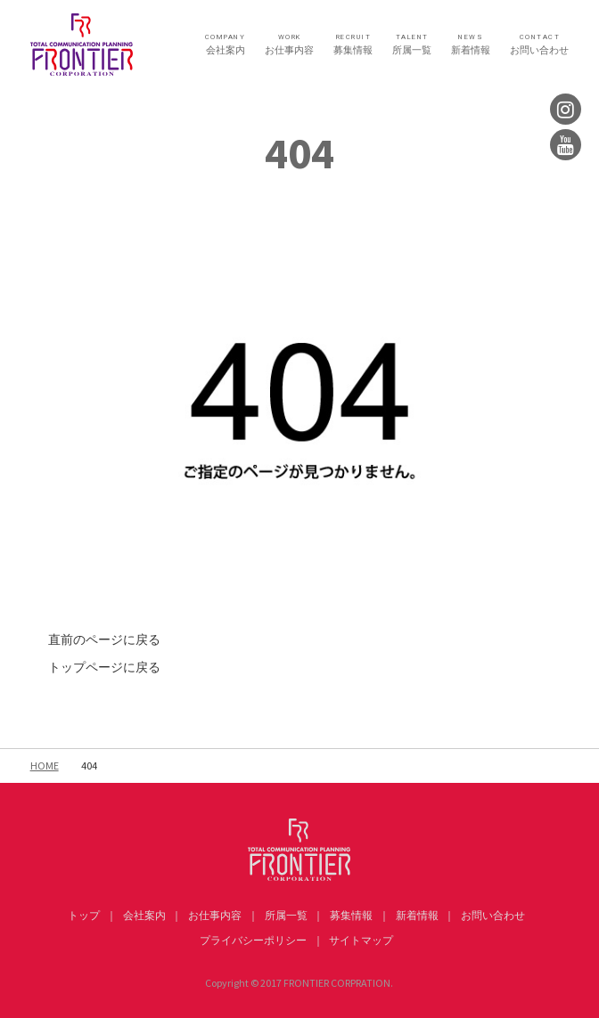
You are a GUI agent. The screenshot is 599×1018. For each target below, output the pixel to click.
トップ (84, 915)
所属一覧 (411, 45)
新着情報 (470, 45)
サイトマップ (361, 940)
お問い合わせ (539, 45)
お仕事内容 (289, 45)
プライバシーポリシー (253, 940)
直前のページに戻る (104, 639)
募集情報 (353, 45)
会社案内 (225, 45)
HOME (44, 765)
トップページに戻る (104, 667)
